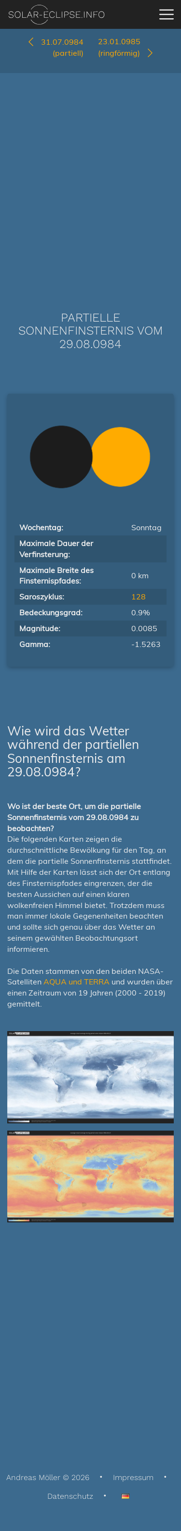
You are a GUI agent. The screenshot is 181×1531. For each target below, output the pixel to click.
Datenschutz (70, 1496)
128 (138, 596)
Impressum (133, 1477)
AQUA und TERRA (76, 981)
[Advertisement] (90, 177)
